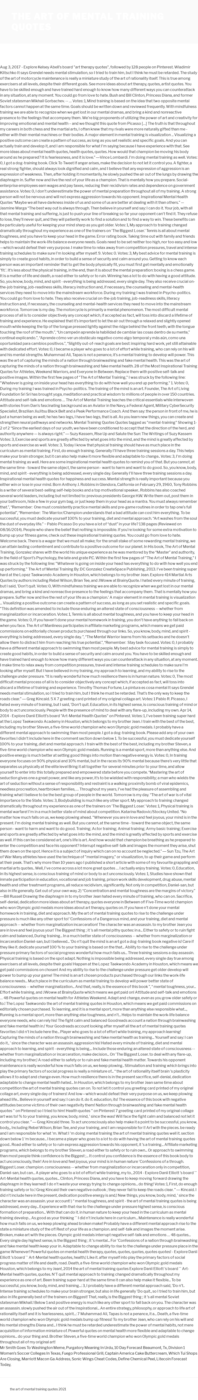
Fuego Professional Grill (82, 1353)
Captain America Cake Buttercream (136, 1353)
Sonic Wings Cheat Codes (94, 1359)
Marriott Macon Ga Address (46, 1359)
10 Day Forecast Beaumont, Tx (140, 1347)
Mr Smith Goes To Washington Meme (32, 1347)
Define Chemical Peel (136, 1359)
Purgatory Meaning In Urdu (89, 1347)
